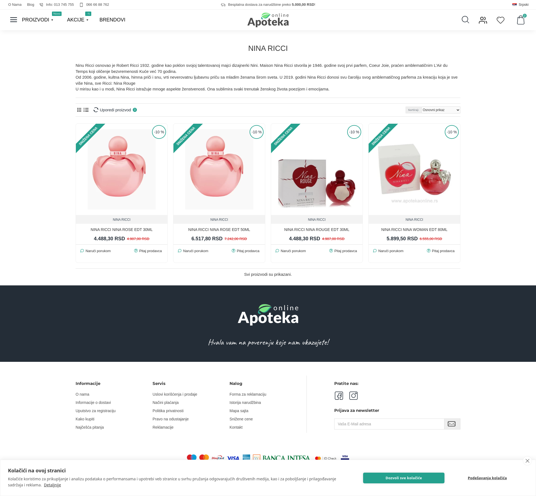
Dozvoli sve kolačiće (404, 477)
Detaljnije (52, 484)
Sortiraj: (413, 109)
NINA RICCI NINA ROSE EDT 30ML (122, 229)
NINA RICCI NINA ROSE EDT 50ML (219, 229)
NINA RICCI (121, 220)
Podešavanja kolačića (487, 477)
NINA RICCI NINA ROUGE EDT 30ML (316, 229)
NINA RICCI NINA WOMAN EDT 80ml (414, 229)
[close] (527, 460)
